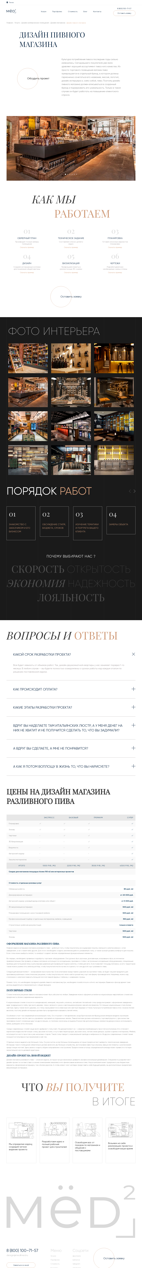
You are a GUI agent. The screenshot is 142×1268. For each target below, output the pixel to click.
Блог (85, 11)
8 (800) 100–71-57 (124, 8)
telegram (76, 1264)
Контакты (97, 11)
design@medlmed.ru (17, 1256)
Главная (10, 23)
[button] (65, 174)
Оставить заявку (124, 13)
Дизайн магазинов (58, 23)
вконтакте (77, 1257)
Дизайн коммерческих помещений (35, 23)
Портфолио (57, 11)
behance (76, 1260)
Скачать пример (27, 247)
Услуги (43, 11)
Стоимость (72, 11)
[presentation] (14, 149)
